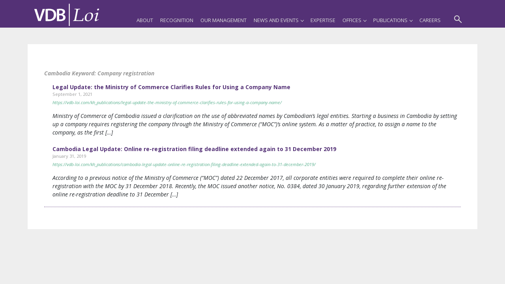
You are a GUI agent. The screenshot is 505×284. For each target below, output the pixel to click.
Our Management (223, 20)
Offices (354, 20)
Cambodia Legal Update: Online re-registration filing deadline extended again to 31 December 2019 (194, 149)
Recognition (176, 20)
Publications (392, 20)
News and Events (278, 20)
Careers (430, 20)
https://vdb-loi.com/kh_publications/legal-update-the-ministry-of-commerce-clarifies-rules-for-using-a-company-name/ (167, 102)
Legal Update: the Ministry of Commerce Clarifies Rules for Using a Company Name (171, 87)
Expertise (322, 20)
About (145, 20)
